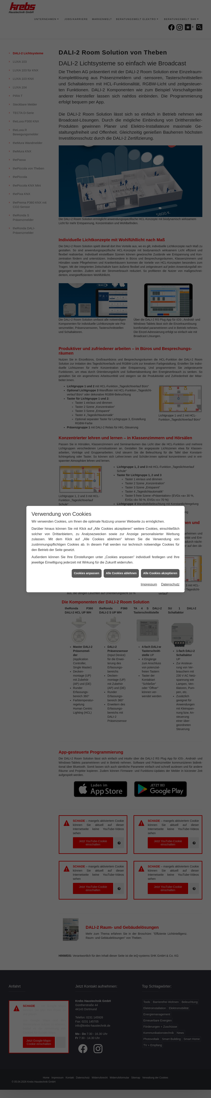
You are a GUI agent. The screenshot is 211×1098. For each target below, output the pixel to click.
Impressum (149, 580)
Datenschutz (170, 580)
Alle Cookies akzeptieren (160, 569)
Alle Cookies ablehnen (121, 569)
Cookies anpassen (86, 569)
